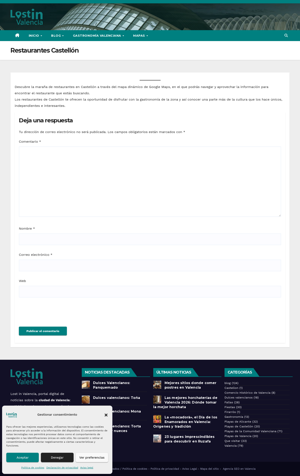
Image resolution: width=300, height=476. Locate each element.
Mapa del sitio (209, 468)
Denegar (57, 457)
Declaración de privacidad (62, 467)
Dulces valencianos (239, 397)
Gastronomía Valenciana (97, 36)
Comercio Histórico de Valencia (247, 392)
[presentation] (51, 314)
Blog (56, 36)
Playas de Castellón (239, 426)
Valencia (231, 445)
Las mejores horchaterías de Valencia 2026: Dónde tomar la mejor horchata (185, 402)
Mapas (139, 36)
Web (22, 281)
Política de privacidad (165, 468)
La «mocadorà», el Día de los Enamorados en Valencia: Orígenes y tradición (185, 421)
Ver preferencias (91, 457)
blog (228, 383)
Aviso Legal (189, 468)
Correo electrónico (35, 255)
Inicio (34, 36)
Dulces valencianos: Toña (116, 398)
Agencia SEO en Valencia (239, 468)
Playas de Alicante (238, 421)
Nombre (27, 228)
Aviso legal (86, 467)
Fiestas (230, 407)
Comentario (30, 142)
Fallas (229, 402)
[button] (106, 415)
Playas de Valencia (238, 436)
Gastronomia (234, 416)
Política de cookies (32, 467)
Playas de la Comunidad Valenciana (250, 431)
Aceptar (23, 457)
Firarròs (230, 412)
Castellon (231, 387)
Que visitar (232, 440)
